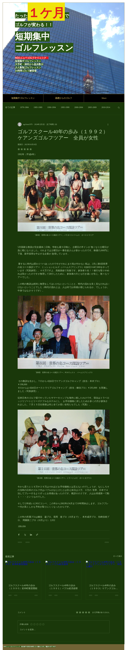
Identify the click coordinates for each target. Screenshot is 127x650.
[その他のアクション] (108, 124)
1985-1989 (38, 107)
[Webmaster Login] (103, 91)
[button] (119, 107)
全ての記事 (10, 107)
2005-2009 (92, 107)
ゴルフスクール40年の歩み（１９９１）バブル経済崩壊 (63, 587)
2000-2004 (78, 107)
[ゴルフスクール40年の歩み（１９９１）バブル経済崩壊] (63, 571)
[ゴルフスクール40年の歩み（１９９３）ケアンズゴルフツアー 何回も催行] (104, 571)
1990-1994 (51, 107)
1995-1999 (65, 107)
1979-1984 (24, 107)
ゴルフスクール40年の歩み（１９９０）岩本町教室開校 (22, 587)
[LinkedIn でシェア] (31, 534)
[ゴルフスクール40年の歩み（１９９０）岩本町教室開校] (23, 571)
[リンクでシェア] (37, 534)
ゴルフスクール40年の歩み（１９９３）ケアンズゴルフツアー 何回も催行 (103, 587)
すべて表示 (117, 556)
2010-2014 (105, 107)
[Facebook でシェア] (19, 534)
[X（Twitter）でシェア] (25, 534)
